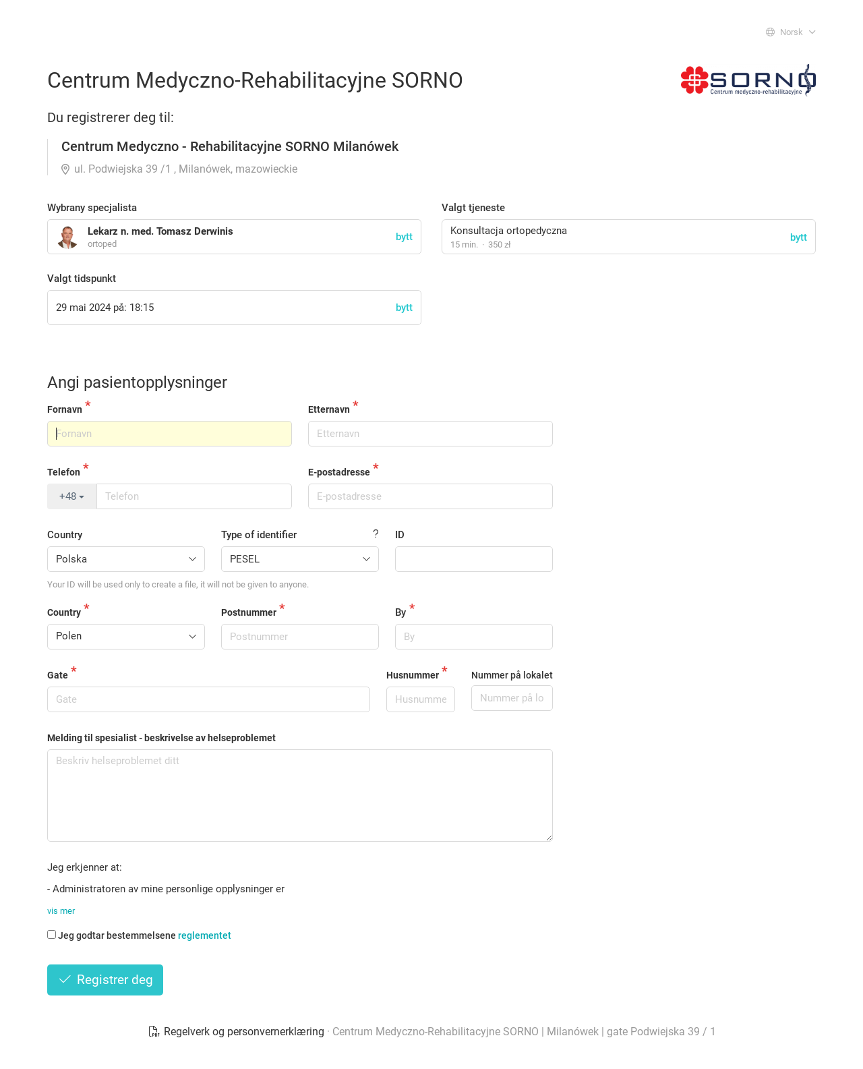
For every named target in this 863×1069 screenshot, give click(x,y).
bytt (798, 237)
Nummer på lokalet (512, 675)
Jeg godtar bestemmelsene (139, 935)
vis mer (61, 911)
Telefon (63, 472)
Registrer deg (105, 979)
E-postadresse (339, 472)
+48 (71, 496)
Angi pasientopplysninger (137, 382)
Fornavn (64, 409)
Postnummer (248, 612)
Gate (57, 675)
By (400, 612)
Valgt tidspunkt (81, 278)
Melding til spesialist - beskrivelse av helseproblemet (161, 737)
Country (64, 535)
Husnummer (412, 675)
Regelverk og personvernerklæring (237, 1031)
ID (400, 535)
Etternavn (329, 409)
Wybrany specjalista (92, 208)
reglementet (204, 935)
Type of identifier (259, 535)
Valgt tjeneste (473, 208)
